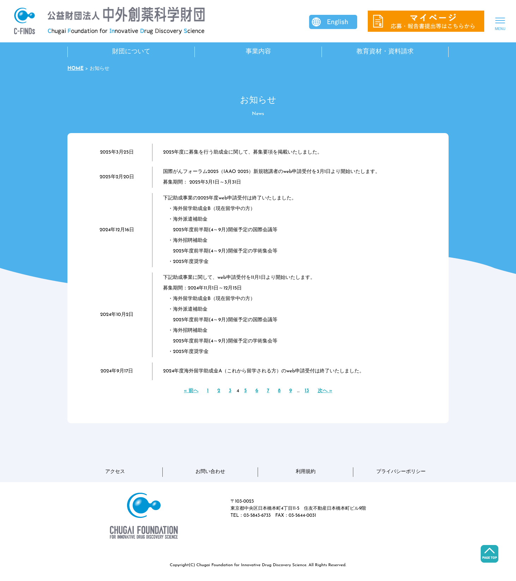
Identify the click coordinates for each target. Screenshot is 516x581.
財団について (131, 51)
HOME (75, 68)
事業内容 (258, 51)
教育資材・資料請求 (385, 51)
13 (307, 391)
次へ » (325, 391)
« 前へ (191, 391)
